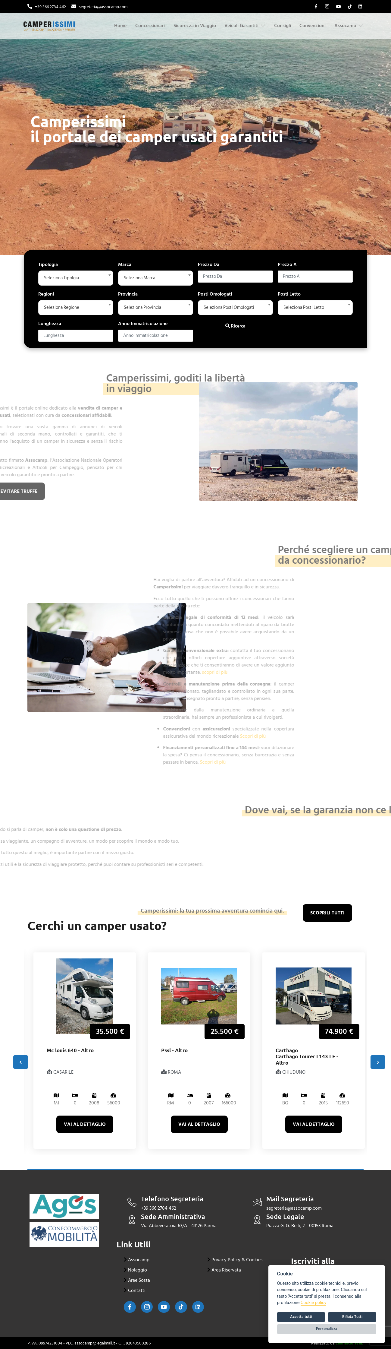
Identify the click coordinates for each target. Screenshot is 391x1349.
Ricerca (235, 326)
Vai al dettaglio (85, 1125)
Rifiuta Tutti (352, 1316)
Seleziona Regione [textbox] (63, 308)
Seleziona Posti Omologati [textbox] (231, 308)
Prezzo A (287, 264)
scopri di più (129, 672)
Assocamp (348, 26)
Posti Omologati (215, 294)
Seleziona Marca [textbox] (141, 278)
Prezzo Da (208, 264)
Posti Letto (289, 294)
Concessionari (152, 26)
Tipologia (48, 264)
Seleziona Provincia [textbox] (144, 308)
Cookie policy (313, 1302)
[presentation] (20, 1062)
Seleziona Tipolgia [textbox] (62, 278)
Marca (124, 264)
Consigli (281, 26)
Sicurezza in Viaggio (188, 25)
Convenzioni (312, 26)
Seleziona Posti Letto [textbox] (305, 308)
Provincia (128, 294)
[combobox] (76, 278)
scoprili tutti (327, 913)
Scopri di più (168, 736)
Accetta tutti (301, 1316)
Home (122, 26)
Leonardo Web (350, 1343)
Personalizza (326, 1328)
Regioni (46, 294)
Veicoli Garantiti (244, 25)
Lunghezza (49, 323)
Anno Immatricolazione (142, 323)
